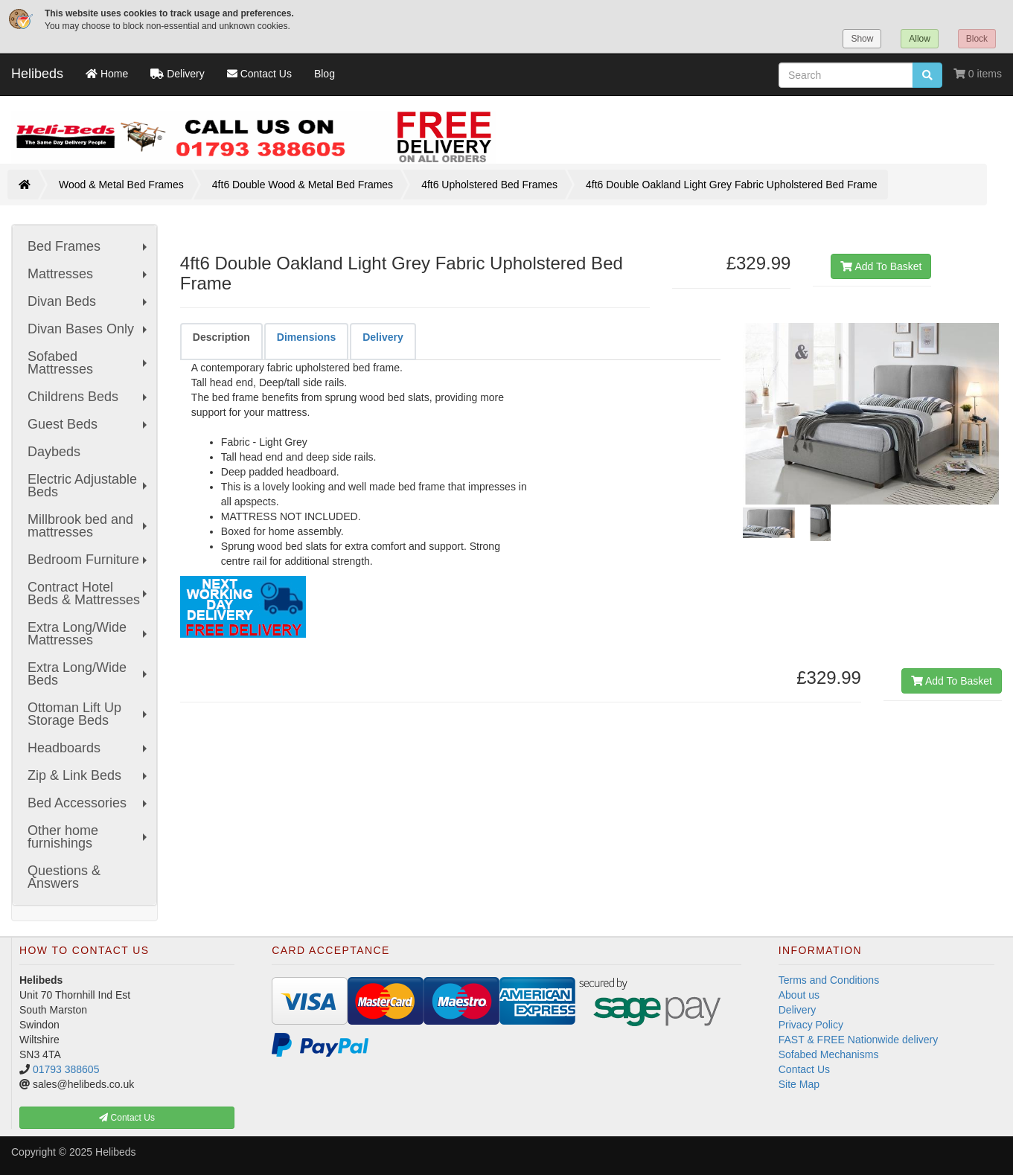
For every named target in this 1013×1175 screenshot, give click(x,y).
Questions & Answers (64, 877)
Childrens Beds (89, 396)
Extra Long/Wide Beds (89, 674)
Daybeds (54, 451)
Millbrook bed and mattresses (89, 526)
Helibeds (37, 73)
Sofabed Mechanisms (829, 1054)
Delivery (798, 1010)
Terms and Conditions (829, 980)
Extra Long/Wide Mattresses (89, 633)
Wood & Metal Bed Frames (121, 185)
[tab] (221, 341)
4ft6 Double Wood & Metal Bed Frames (302, 185)
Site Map (799, 1084)
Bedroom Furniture (89, 559)
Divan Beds (89, 301)
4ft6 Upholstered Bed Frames (489, 185)
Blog (324, 74)
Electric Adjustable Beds (89, 485)
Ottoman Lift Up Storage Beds (89, 714)
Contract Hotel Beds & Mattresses (89, 593)
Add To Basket (880, 266)
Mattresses (89, 273)
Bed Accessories (89, 802)
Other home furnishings (89, 837)
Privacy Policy (811, 1025)
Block (977, 38)
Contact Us (804, 1069)
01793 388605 (66, 1069)
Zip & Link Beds (89, 775)
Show (862, 38)
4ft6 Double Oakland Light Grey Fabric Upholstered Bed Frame (731, 185)
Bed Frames (89, 246)
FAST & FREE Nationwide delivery (859, 1040)
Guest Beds (89, 424)
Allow (919, 38)
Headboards (89, 747)
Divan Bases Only (89, 328)
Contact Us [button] (127, 1117)
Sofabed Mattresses (89, 363)
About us (799, 995)
